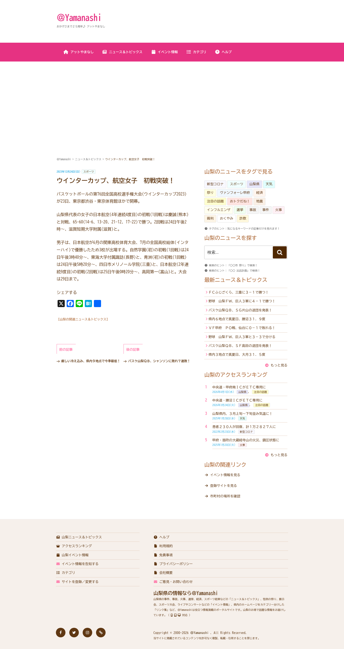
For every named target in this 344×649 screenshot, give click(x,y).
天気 (269, 184)
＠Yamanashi (79, 17)
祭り (210, 192)
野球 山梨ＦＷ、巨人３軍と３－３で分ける (242, 337)
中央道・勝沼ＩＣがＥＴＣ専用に (237, 400)
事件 (265, 209)
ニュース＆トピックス (122, 52)
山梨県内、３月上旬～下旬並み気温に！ (242, 413)
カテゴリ (196, 52)
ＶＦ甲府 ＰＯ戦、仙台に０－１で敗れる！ (242, 328)
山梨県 (254, 184)
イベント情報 (164, 52)
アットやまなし (79, 52)
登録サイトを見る (223, 485)
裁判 (210, 218)
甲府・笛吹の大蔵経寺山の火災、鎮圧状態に (245, 440)
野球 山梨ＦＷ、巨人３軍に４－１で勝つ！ (242, 301)
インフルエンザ (218, 209)
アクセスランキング (74, 546)
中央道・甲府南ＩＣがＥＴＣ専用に (239, 387)
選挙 (239, 209)
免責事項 (163, 555)
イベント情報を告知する (77, 564)
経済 (259, 192)
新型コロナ (215, 184)
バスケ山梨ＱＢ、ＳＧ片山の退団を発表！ (240, 310)
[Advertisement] (172, 97)
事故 (252, 209)
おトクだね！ (240, 201)
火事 (278, 209)
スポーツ (88, 171)
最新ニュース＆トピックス (235, 280)
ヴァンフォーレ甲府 (235, 192)
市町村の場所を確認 (225, 496)
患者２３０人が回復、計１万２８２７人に (244, 426)
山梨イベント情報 (72, 555)
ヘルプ (223, 52)
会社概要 (163, 572)
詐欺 (242, 218)
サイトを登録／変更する (77, 581)
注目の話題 (215, 201)
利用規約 (163, 546)
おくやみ (226, 218)
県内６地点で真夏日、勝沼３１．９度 (237, 319)
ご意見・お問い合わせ (173, 581)
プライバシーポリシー (173, 564)
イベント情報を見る (225, 475)
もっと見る (279, 365)
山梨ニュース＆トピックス (79, 537)
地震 (259, 201)
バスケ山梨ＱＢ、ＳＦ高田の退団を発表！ (240, 345)
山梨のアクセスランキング (235, 374)
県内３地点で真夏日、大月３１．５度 (237, 354)
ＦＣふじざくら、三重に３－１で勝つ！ (239, 292)
